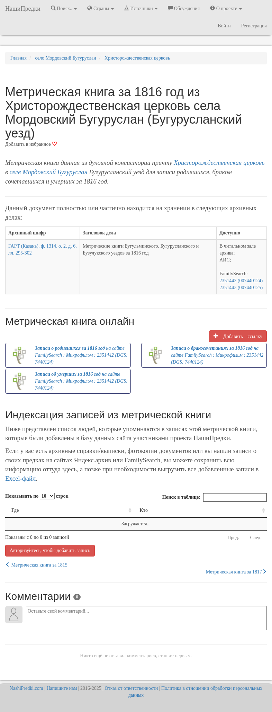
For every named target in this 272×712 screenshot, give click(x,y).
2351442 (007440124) (241, 280)
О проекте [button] (226, 8)
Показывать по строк (36, 496)
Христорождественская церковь (219, 162)
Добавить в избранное (31, 144)
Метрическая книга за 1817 (236, 572)
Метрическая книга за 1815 (36, 565)
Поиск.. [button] (64, 8)
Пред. (233, 537)
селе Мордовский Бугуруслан (49, 172)
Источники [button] (140, 8)
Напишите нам (62, 688)
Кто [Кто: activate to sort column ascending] (143, 510)
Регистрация (254, 25)
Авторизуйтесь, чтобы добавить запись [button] (50, 550)
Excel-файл (20, 478)
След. (256, 537)
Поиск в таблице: (214, 497)
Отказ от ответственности (131, 688)
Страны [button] (100, 8)
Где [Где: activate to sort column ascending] (15, 510)
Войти (224, 25)
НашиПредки (22, 8)
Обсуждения (184, 8)
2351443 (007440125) (241, 287)
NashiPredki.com (26, 688)
